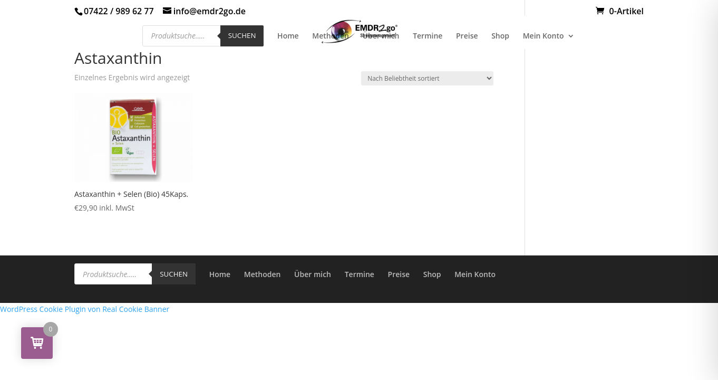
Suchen (242, 35)
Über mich (381, 36)
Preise (467, 36)
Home (288, 36)
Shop (500, 36)
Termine (427, 36)
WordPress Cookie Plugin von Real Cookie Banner (84, 309)
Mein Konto (543, 36)
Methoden (330, 36)
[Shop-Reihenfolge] (427, 78)
